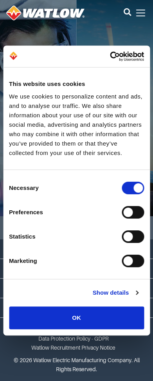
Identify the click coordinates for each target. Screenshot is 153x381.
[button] (127, 13)
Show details (111, 292)
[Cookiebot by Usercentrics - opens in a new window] (110, 56)
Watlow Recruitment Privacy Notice (73, 348)
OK (76, 317)
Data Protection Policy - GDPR (73, 338)
